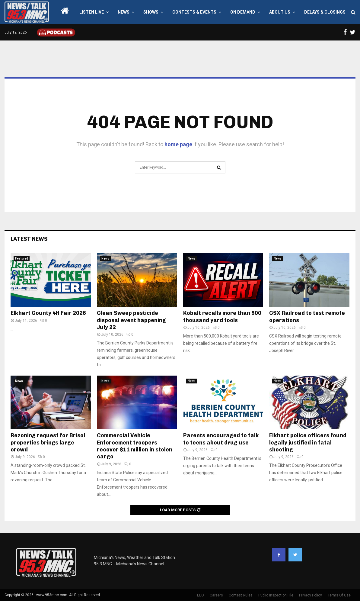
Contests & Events (194, 12)
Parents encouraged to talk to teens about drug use (221, 439)
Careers (216, 595)
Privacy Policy (310, 595)
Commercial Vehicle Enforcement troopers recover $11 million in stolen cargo (134, 446)
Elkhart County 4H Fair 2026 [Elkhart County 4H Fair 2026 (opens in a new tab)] (48, 313)
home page (178, 144)
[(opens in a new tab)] (51, 280)
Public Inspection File (275, 595)
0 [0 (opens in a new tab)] (43, 320)
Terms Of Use (339, 595)
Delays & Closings (325, 12)
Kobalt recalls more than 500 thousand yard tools (222, 316)
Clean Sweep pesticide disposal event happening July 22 (131, 320)
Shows (150, 12)
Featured (21, 258)
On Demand (242, 12)
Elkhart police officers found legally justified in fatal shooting (307, 442)
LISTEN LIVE (91, 12)
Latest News (29, 239)
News (123, 12)
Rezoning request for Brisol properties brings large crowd (48, 442)
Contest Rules (241, 595)
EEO (200, 595)
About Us (279, 12)
